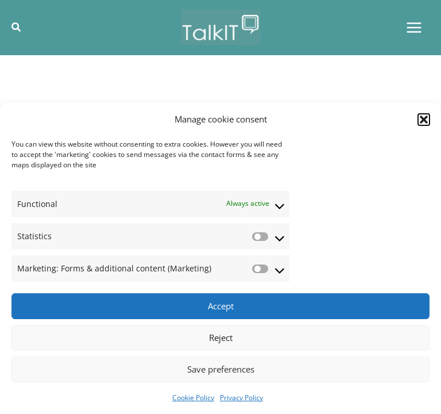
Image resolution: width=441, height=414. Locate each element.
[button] (424, 119)
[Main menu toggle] (414, 28)
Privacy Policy (241, 397)
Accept (221, 306)
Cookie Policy (193, 397)
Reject (221, 337)
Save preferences (220, 369)
